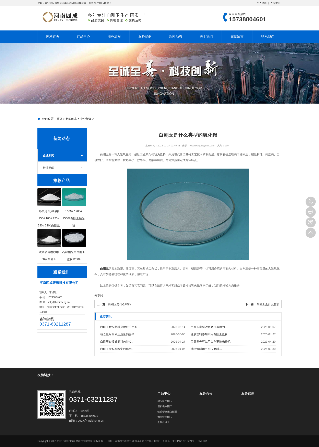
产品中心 (275, 3)
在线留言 (237, 36)
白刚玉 (104, 268)
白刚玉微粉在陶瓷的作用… (117, 349)
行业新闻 (48, 167)
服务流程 (114, 36)
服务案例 (144, 36)
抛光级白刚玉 (164, 417)
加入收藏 (262, 3)
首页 (59, 118)
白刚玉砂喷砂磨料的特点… (117, 341)
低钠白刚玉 (163, 422)
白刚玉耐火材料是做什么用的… (120, 327)
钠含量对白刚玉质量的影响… (118, 334)
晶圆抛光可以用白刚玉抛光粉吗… (212, 341)
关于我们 (206, 36)
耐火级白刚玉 (164, 401)
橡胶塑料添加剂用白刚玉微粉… (211, 334)
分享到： (100, 295)
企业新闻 (86, 118)
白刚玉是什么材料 (119, 304)
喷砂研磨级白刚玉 (167, 411)
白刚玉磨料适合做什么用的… (209, 327)
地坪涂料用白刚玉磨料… (206, 349)
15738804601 (311, 202)
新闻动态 (175, 36)
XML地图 (203, 441)
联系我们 (267, 36)
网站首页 (52, 36)
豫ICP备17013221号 (183, 441)
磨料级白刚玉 (164, 406)
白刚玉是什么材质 (268, 304)
